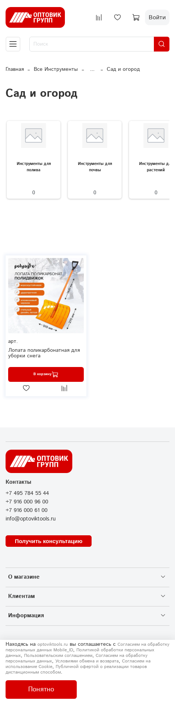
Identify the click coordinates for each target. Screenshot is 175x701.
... (92, 69)
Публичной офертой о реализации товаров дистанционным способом (76, 669)
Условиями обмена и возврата (87, 661)
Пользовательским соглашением (58, 655)
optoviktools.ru (52, 644)
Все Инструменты (56, 69)
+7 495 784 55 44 (27, 493)
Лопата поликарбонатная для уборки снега (44, 353)
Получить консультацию (48, 541)
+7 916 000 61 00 (26, 510)
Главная (15, 69)
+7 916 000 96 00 (27, 502)
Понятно (41, 689)
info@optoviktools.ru (31, 519)
